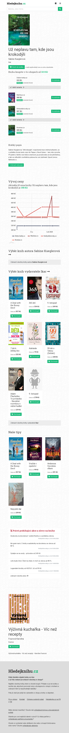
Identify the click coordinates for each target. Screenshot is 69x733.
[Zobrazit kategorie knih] (56, 3)
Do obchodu (56, 80)
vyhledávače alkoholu (30, 726)
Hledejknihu (16, 3)
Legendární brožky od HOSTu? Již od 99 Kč (25, 568)
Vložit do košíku (16, 67)
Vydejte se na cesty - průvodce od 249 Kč (25, 553)
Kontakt (22, 699)
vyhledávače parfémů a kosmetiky (20, 719)
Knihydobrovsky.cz (43, 538)
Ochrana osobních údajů (35, 699)
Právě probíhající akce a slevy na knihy (32, 530)
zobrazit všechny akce (19, 576)
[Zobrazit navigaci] (60, 3)
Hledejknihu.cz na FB (53, 699)
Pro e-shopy (12, 699)
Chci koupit (16, 316)
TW (11, 702)
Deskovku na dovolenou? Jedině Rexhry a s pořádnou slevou (32, 536)
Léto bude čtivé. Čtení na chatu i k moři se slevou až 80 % (30, 561)
